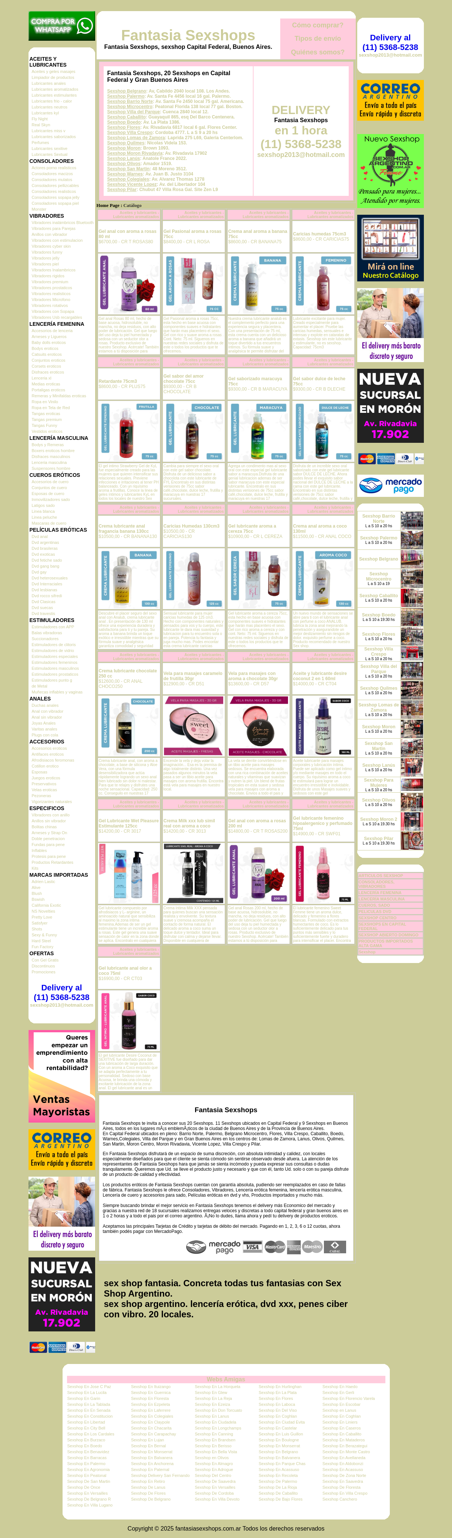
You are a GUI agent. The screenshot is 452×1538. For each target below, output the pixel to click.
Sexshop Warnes (125, 174)
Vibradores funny (47, 252)
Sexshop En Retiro (148, 1481)
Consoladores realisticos (54, 191)
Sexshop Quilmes (126, 143)
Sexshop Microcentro (130, 106)
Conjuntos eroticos (49, 360)
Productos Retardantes (53, 862)
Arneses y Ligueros (49, 336)
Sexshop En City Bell (86, 1428)
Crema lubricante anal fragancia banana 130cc (124, 529)
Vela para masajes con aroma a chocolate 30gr (253, 676)
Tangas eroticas (46, 413)
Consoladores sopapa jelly (56, 197)
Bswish (38, 899)
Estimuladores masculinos (55, 668)
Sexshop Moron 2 (378, 819)
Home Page (108, 205)
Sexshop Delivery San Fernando (160, 1475)
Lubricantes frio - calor (52, 101)
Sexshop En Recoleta (278, 1475)
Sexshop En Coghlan (278, 1416)
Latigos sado (43, 505)
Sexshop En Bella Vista (216, 1452)
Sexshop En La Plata (278, 1392)
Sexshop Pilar (122, 189)
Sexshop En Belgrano (278, 1452)
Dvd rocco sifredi (47, 596)
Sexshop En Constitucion (90, 1416)
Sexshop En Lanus (212, 1416)
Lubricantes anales (49, 83)
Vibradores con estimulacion (57, 240)
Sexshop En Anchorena (152, 1463)
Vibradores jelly (46, 258)
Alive (36, 887)
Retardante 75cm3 (118, 381)
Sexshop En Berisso (213, 1446)
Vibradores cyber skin (51, 246)
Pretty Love (42, 917)
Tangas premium (47, 419)
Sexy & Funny (44, 935)
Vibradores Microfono (51, 299)
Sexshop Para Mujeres (378, 783)
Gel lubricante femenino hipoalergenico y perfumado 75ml (323, 823)
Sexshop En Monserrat (279, 1446)
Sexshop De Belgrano (151, 1499)
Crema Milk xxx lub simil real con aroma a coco (189, 823)
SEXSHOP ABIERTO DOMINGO (389, 935)
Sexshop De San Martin (88, 1481)
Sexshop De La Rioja (278, 1487)
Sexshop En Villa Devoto (217, 1499)
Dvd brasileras (45, 548)
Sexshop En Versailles (215, 1487)
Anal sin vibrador (47, 717)
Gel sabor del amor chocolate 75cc (184, 379)
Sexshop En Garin (83, 1398)
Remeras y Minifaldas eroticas (59, 396)
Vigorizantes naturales (52, 801)
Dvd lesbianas (44, 590)
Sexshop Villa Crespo (130, 132)
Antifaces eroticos (48, 754)
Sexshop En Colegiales (152, 1416)
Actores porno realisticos (54, 167)
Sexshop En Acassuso (279, 1469)
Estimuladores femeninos (55, 662)
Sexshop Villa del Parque (133, 111)
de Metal (39, 686)
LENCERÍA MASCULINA (382, 899)
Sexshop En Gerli (338, 1392)
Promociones (44, 972)
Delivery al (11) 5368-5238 (61, 992)
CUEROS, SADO (374, 905)
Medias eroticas (46, 384)
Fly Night (40, 119)
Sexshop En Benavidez (88, 1452)
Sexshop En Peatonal (87, 1475)
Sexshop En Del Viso (278, 1410)
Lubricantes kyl (45, 113)
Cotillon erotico (45, 766)
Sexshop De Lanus (148, 1487)
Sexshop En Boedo (84, 1446)
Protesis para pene (49, 856)
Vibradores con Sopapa (53, 311)
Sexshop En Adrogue (214, 1469)
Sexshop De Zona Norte (344, 1475)
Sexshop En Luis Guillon (281, 1434)
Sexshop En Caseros (341, 1428)
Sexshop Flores (123, 127)
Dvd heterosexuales (50, 578)
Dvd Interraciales (47, 584)
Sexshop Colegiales (128, 179)
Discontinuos (43, 966)
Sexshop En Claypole (150, 1422)
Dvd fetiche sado (47, 560)
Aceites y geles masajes (54, 71)
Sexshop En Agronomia (88, 1469)
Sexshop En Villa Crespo (344, 1493)
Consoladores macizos (52, 173)
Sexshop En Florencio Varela (348, 1398)
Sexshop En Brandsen (215, 1440)
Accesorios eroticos (49, 748)
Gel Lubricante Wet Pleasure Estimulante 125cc (129, 823)
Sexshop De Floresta (341, 1487)
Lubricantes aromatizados (55, 89)
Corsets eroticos (46, 366)
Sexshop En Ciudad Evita (282, 1422)
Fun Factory (43, 946)
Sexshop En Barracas (87, 1457)
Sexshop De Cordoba (214, 1493)
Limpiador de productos (53, 77)
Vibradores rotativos (50, 305)
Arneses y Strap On (49, 832)
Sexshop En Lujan (147, 1440)
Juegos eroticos (46, 778)
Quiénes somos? (318, 52)
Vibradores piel (45, 264)
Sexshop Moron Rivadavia (135, 153)
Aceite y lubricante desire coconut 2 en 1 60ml (320, 676)
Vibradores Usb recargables (57, 317)
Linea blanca (43, 511)
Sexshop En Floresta (150, 1398)
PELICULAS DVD (375, 911)
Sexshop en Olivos (212, 1457)
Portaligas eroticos (49, 390)
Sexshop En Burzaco (86, 1440)
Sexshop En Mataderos (343, 1440)
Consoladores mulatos (52, 179)
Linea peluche (44, 517)
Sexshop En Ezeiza (212, 1404)
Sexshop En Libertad (86, 1422)
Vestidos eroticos (47, 431)
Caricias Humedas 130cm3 (192, 526)
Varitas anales (44, 729)
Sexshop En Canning (214, 1434)
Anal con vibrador (48, 711)
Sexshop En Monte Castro (346, 1452)
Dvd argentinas (45, 542)
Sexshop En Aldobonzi (342, 1463)
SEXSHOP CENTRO (378, 918)
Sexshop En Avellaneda (343, 1457)
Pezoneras (41, 795)
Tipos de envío (318, 38)
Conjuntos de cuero (49, 487)
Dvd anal (40, 536)
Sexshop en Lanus (339, 1410)
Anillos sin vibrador (49, 821)
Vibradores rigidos (48, 276)
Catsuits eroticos (47, 354)
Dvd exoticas (43, 554)
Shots (37, 929)
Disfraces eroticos (48, 372)
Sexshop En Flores (276, 1398)
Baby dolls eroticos (49, 342)
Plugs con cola (45, 735)
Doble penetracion (48, 838)
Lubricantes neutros (50, 107)
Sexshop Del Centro (213, 1475)
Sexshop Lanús (123, 158)
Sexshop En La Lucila (87, 1392)
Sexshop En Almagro (214, 1463)
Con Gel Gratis (45, 960)
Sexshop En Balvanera (152, 1457)
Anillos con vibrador (49, 234)
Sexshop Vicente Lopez (132, 184)
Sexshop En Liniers (340, 1422)
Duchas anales (45, 705)
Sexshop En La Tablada (88, 1404)
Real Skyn (41, 125)
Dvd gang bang (46, 566)
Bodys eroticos (45, 348)
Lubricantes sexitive (50, 148)
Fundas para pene (48, 844)
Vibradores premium (50, 282)
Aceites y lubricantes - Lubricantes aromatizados (136, 215)
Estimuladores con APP (53, 627)
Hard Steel (41, 941)
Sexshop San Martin (128, 168)
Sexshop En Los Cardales (90, 1434)
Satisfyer (40, 923)
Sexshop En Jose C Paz (89, 1386)
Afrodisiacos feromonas (53, 760)
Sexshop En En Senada (89, 1410)
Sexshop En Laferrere (151, 1410)
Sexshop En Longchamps (218, 1428)
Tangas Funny (44, 425)
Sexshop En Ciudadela (215, 1422)
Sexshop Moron (124, 148)
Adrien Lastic (44, 881)
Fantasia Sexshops (188, 35)
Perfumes (40, 142)
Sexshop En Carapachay (153, 1434)
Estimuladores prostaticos (55, 674)
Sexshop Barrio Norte (130, 101)
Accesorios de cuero (50, 481)
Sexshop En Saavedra (342, 1481)
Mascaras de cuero (49, 523)
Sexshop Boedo (124, 122)
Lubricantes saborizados (54, 136)
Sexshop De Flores (148, 1493)
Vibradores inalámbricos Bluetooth (63, 222)
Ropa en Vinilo (45, 401)
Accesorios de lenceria (52, 330)
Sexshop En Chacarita (151, 1428)
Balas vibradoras (47, 633)
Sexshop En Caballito (341, 1434)
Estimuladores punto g (52, 680)
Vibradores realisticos (51, 293)
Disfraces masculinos (51, 456)
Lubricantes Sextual (50, 154)
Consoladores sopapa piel (55, 203)
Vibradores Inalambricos (54, 270)
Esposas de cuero (48, 493)
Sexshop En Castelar (278, 1428)
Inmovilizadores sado (51, 499)
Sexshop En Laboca (277, 1404)
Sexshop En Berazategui (344, 1446)
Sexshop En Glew (211, 1392)
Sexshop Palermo (126, 96)
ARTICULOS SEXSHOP (381, 875)
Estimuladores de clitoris (54, 644)
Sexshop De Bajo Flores (281, 1499)
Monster (39, 209)
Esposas (39, 772)
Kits (35, 868)
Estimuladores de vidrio (53, 650)
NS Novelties (44, 911)
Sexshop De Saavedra (215, 1481)
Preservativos (44, 784)
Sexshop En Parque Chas (282, 1463)
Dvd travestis (44, 613)
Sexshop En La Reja (213, 1398)
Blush (37, 893)
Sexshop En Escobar (341, 1404)
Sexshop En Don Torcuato (218, 1410)
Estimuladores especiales (55, 656)
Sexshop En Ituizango (151, 1386)
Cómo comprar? (318, 25)
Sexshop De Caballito (278, 1493)
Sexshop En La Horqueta (217, 1386)
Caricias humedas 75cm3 (319, 234)
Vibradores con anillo (51, 815)
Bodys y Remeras (48, 444)
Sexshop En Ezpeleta (150, 1404)
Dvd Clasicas (44, 601)
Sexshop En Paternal (150, 1469)
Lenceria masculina (49, 462)
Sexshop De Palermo (278, 1481)
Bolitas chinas (44, 827)
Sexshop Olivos (124, 163)
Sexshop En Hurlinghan (280, 1386)
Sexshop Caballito (126, 117)
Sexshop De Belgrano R (89, 1499)
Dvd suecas (42, 607)
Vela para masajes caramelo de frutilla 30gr (193, 676)
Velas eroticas (44, 790)
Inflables (39, 850)
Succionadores (45, 638)
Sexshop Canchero (339, 1499)
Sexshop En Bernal (148, 1446)
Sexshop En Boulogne (279, 1440)
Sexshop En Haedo (340, 1386)
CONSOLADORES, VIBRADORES (377, 884)
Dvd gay (39, 572)
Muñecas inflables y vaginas (57, 692)
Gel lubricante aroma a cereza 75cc (252, 529)
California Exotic (46, 905)
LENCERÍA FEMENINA (380, 892)
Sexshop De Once (83, 1487)
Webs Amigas (226, 1379)
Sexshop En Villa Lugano (90, 1505)
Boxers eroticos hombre (53, 450)
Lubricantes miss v (49, 130)
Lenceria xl (41, 378)
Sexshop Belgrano (126, 91)
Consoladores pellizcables (55, 185)
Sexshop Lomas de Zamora (136, 137)
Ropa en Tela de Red (51, 407)
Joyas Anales (44, 723)
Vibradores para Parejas (54, 228)
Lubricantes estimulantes (54, 95)
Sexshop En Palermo (86, 1463)
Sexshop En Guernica (151, 1392)
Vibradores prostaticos (52, 287)
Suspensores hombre (51, 468)
